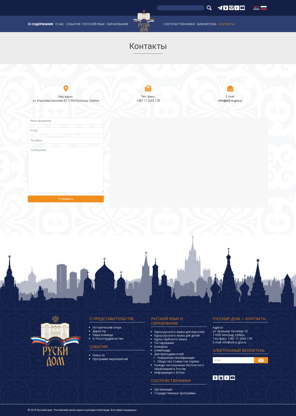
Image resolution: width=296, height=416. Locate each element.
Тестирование (164, 343)
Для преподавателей (169, 354)
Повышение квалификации (175, 358)
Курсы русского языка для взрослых (179, 332)
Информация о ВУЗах (169, 372)
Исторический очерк (106, 327)
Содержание (42, 24)
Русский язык (93, 24)
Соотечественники (179, 24)
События (73, 24)
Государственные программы (174, 393)
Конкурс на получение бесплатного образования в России (179, 367)
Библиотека (206, 24)
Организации (163, 389)
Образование (117, 24)
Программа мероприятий (110, 359)
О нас (59, 24)
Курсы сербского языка (170, 339)
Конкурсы (161, 346)
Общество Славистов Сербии (178, 361)
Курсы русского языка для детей (177, 335)
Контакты (227, 24)
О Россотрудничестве (107, 338)
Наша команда (102, 335)
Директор (99, 331)
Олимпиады (162, 350)
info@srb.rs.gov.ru (230, 100)
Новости (98, 355)
